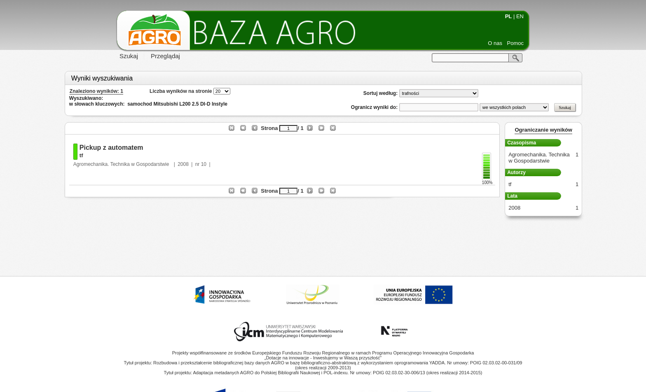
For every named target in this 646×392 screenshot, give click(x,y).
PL (508, 16)
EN (520, 16)
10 (203, 164)
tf (81, 155)
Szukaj (128, 55)
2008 (183, 164)
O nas (495, 43)
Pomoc (515, 43)
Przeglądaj (165, 55)
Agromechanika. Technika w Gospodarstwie (122, 164)
